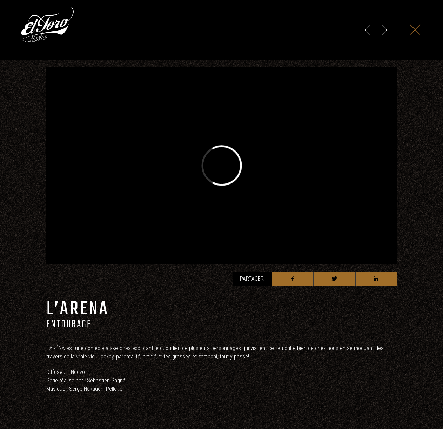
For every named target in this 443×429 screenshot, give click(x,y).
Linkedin (376, 279)
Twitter (334, 279)
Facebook (293, 279)
